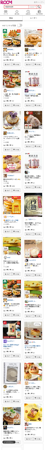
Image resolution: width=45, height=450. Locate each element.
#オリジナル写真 (30, 346)
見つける (17, 12)
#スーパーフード (30, 94)
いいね (17, 64)
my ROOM (39, 12)
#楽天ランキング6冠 (11, 220)
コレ (8, 64)
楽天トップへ (39, 2)
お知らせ (28, 12)
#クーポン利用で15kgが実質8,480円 (11, 345)
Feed (5, 12)
